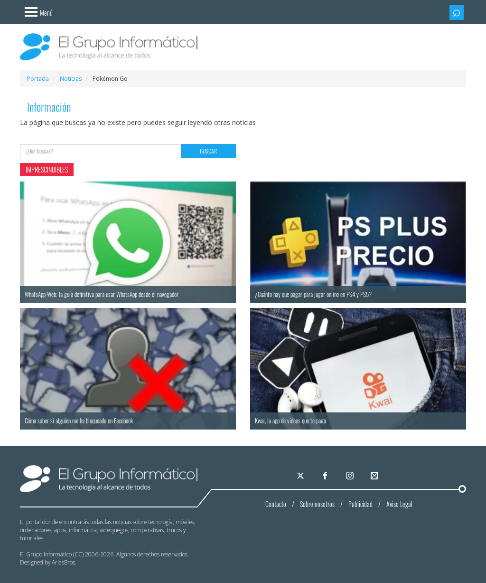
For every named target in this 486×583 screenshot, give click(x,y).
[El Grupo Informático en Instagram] (350, 475)
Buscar (208, 151)
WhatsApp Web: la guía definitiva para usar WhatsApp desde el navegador (101, 294)
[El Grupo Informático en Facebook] (326, 475)
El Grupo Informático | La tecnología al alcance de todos (108, 478)
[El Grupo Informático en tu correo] (375, 475)
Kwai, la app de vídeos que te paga (290, 420)
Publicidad (360, 504)
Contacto (275, 504)
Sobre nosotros (317, 504)
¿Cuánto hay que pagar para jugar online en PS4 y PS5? (313, 294)
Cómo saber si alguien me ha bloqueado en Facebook (79, 420)
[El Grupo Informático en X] (301, 475)
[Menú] (36, 11)
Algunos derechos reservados (151, 554)
